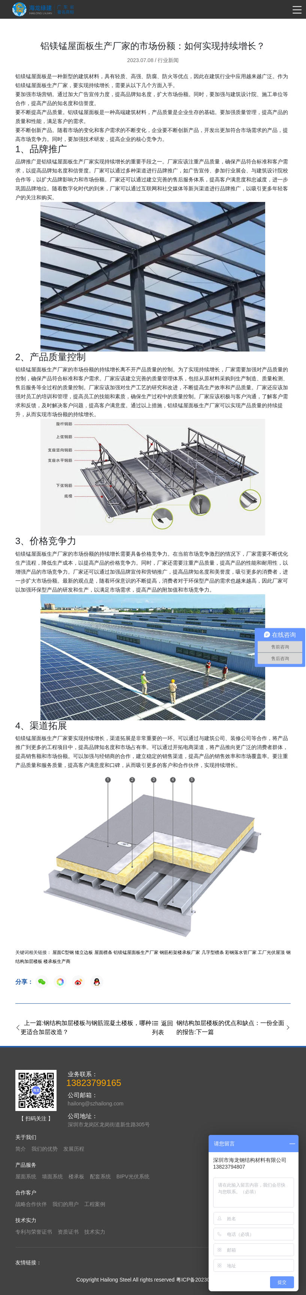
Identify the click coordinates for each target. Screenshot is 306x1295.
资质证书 (68, 1232)
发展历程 (73, 1149)
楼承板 (76, 1176)
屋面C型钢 (63, 952)
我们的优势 (44, 1149)
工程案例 (94, 1204)
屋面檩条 (103, 952)
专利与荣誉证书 (33, 1232)
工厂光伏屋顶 (271, 952)
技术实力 (94, 1232)
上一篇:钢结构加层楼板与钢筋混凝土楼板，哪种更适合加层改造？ (83, 1027)
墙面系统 (52, 1176)
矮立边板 (84, 952)
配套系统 (100, 1176)
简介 (20, 1149)
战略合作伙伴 (31, 1204)
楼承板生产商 (56, 961)
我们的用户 (65, 1204)
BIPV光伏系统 (132, 1176)
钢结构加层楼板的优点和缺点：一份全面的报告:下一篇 (233, 1027)
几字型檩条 (213, 952)
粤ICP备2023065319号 (203, 1280)
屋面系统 (25, 1176)
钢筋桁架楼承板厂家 (180, 952)
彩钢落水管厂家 (241, 952)
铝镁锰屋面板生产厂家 (135, 952)
